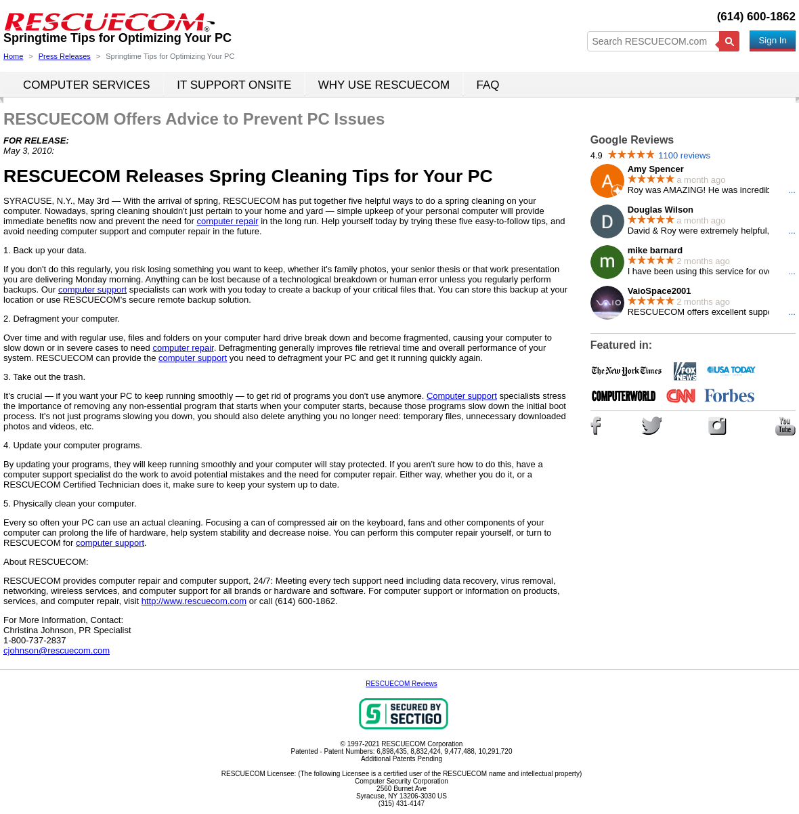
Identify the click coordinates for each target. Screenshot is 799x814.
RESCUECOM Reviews (401, 683)
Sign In (772, 40)
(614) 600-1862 (756, 16)
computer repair (227, 221)
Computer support (462, 396)
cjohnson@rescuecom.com (56, 650)
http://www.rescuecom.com (194, 601)
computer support (92, 289)
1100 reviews (684, 155)
